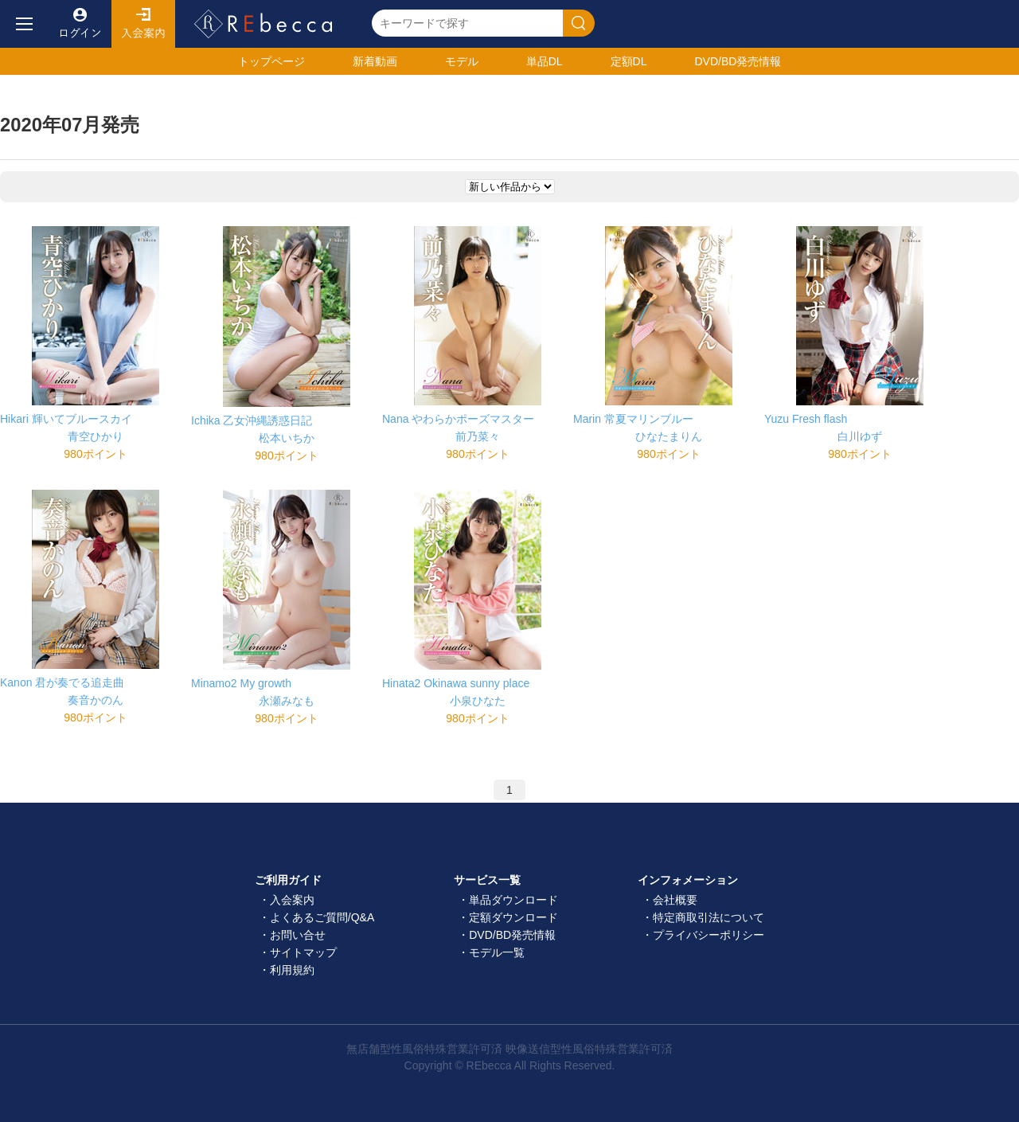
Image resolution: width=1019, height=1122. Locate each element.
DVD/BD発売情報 (512, 934)
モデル (461, 61)
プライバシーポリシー (708, 934)
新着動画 (375, 61)
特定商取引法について (708, 917)
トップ (271, 61)
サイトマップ (303, 952)
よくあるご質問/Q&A (322, 917)
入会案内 (143, 24)
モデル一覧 (497, 952)
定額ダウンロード (513, 917)
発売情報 (737, 61)
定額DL (629, 61)
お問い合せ (298, 934)
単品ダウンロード (513, 899)
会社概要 (675, 899)
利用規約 (292, 970)
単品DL (544, 61)
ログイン (79, 24)
